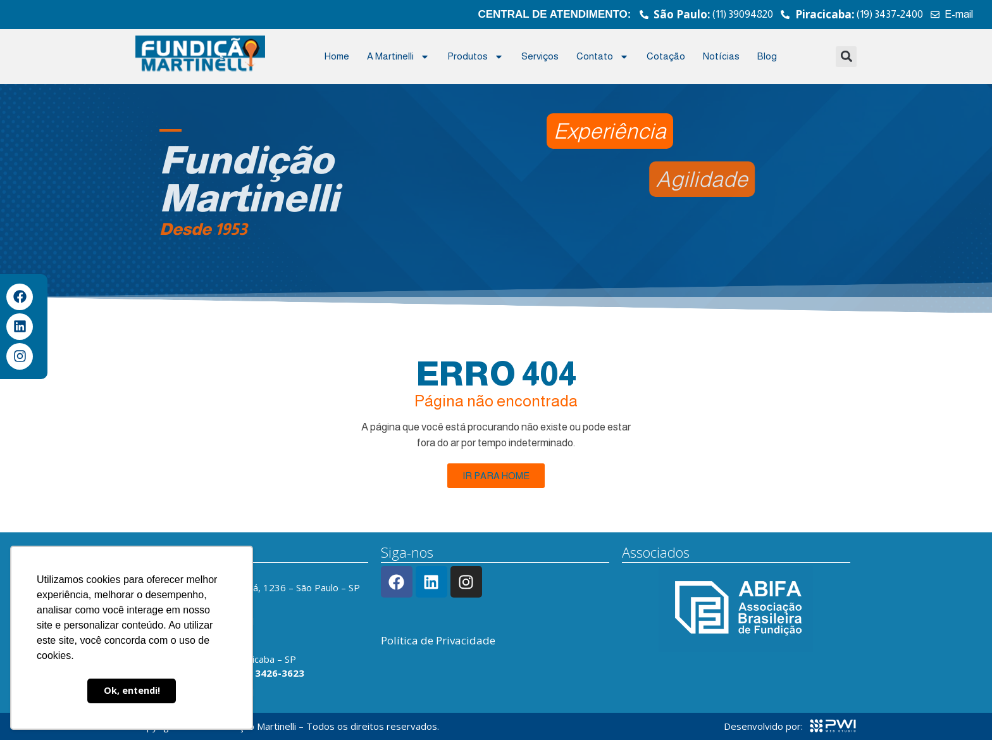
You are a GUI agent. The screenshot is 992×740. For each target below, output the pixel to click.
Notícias (721, 56)
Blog (767, 56)
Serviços (540, 56)
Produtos (475, 57)
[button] (846, 56)
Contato (602, 57)
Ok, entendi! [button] (132, 690)
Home (337, 56)
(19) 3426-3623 (268, 673)
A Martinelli (398, 57)
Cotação (666, 56)
